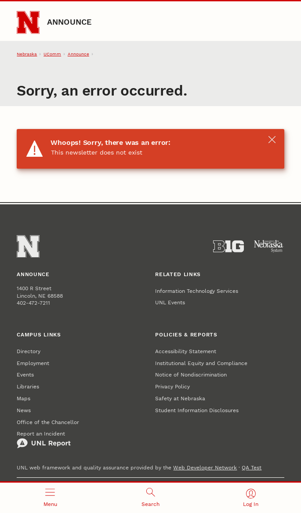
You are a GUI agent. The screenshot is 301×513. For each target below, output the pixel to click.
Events (25, 375)
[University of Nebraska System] (269, 246)
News (24, 410)
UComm (52, 54)
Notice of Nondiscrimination (191, 375)
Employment (33, 363)
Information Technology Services (196, 291)
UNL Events (170, 302)
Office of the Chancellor (48, 422)
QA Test (251, 468)
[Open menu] (50, 498)
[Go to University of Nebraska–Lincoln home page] (28, 22)
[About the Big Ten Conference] (228, 246)
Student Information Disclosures (197, 410)
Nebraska (27, 54)
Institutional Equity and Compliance (201, 363)
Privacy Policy (172, 387)
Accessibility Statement (185, 351)
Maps (23, 398)
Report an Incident (44, 440)
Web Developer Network (205, 468)
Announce (69, 21)
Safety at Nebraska (180, 398)
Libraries (28, 387)
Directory (28, 351)
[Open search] (150, 498)
